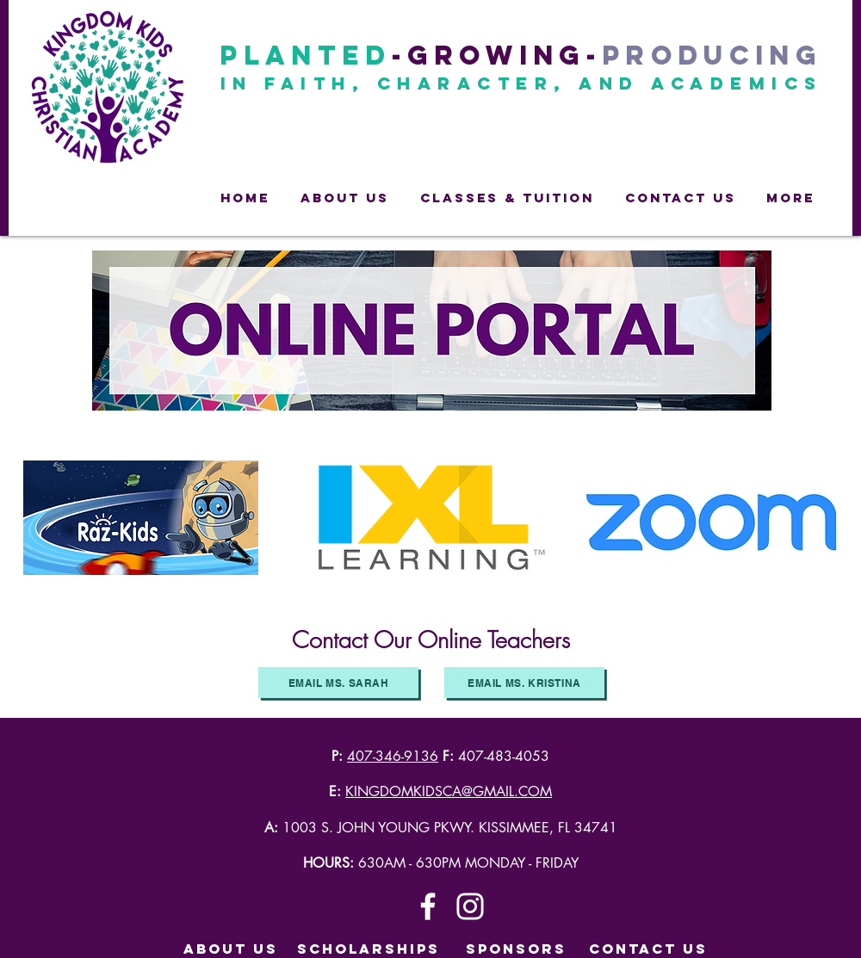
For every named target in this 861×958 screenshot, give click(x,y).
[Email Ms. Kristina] (524, 682)
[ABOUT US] (231, 949)
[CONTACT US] (648, 949)
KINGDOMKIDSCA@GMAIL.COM (448, 791)
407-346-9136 (392, 756)
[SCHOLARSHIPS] (368, 949)
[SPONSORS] (516, 949)
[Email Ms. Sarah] (338, 682)
